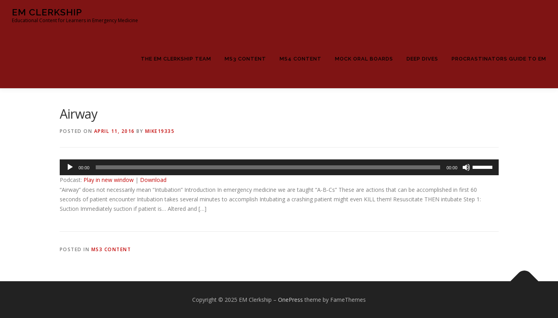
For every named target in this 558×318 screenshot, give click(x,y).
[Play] (70, 167)
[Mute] (466, 167)
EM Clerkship (47, 12)
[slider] (268, 167)
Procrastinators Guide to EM (499, 59)
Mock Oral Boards (364, 59)
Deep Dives (422, 59)
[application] (279, 167)
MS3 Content (245, 59)
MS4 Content (301, 59)
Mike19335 (160, 131)
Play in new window (108, 180)
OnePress (290, 299)
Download (153, 180)
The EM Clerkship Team (176, 59)
